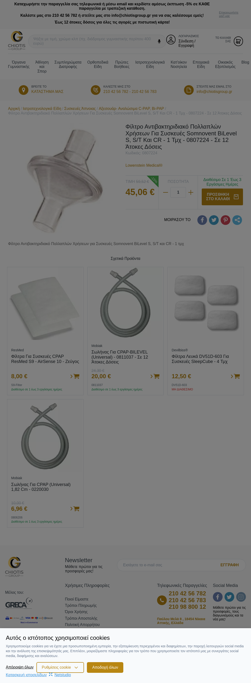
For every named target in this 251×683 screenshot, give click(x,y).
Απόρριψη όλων (19, 667)
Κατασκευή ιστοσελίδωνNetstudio (38, 675)
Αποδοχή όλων (105, 667)
